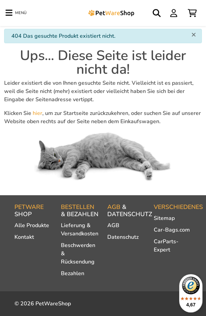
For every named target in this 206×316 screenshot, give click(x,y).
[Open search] (157, 13)
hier (37, 113)
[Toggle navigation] (16, 13)
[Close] (194, 34)
